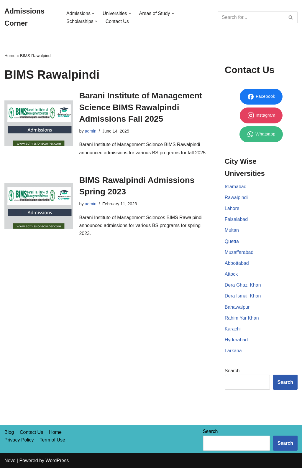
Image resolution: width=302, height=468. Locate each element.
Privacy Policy (19, 439)
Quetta (232, 241)
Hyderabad (236, 339)
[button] (93, 13)
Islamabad (236, 186)
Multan (232, 230)
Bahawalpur (237, 307)
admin (90, 131)
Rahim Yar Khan (242, 317)
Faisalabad (236, 219)
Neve (9, 460)
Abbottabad (237, 263)
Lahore (232, 208)
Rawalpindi (236, 197)
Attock (231, 274)
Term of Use (52, 439)
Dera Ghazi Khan (243, 284)
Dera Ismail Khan (243, 295)
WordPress (57, 460)
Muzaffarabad (239, 252)
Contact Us (117, 21)
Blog (9, 432)
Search (232, 370)
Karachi (233, 328)
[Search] (251, 17)
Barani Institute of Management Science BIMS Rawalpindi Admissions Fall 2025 (140, 107)
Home (9, 55)
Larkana (233, 350)
